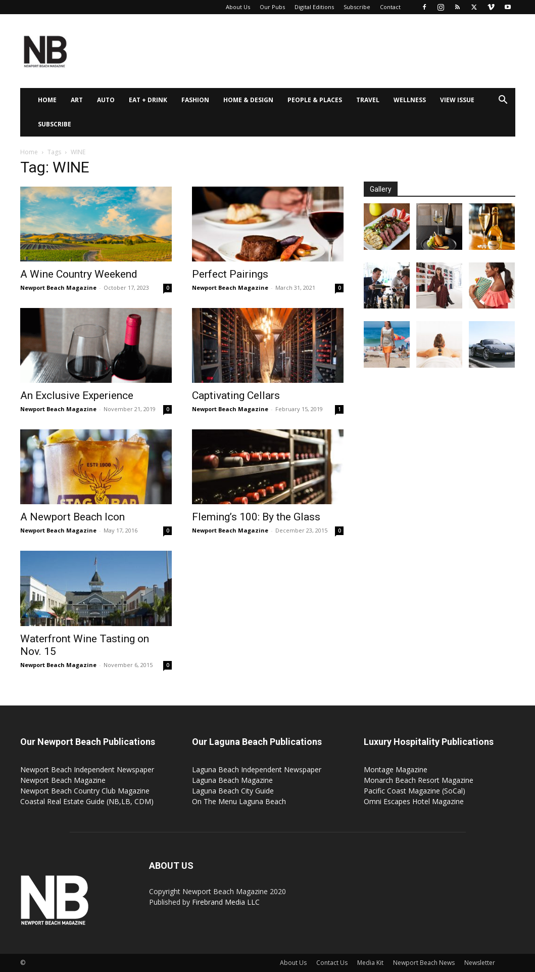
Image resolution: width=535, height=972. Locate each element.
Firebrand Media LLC (226, 902)
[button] (503, 101)
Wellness (410, 100)
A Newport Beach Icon (72, 517)
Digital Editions (314, 7)
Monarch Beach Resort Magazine (418, 780)
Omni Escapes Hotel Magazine (414, 801)
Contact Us (332, 962)
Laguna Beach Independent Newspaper (256, 769)
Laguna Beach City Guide (233, 791)
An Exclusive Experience (76, 395)
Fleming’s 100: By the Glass (256, 517)
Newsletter (479, 962)
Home (47, 100)
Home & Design (248, 100)
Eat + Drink (148, 100)
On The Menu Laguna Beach (239, 801)
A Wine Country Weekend (78, 274)
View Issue (457, 100)
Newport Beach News (424, 962)
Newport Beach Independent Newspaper (87, 769)
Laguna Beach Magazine (232, 780)
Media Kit (370, 962)
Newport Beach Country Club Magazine (85, 791)
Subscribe (357, 7)
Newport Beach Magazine (58, 287)
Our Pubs (272, 7)
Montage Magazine (395, 769)
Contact (390, 7)
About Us (238, 7)
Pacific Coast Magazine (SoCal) (414, 791)
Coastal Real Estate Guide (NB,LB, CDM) (87, 801)
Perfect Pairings (230, 274)
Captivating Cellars (236, 395)
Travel (367, 100)
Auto (106, 100)
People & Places (314, 100)
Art (77, 100)
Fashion (195, 100)
